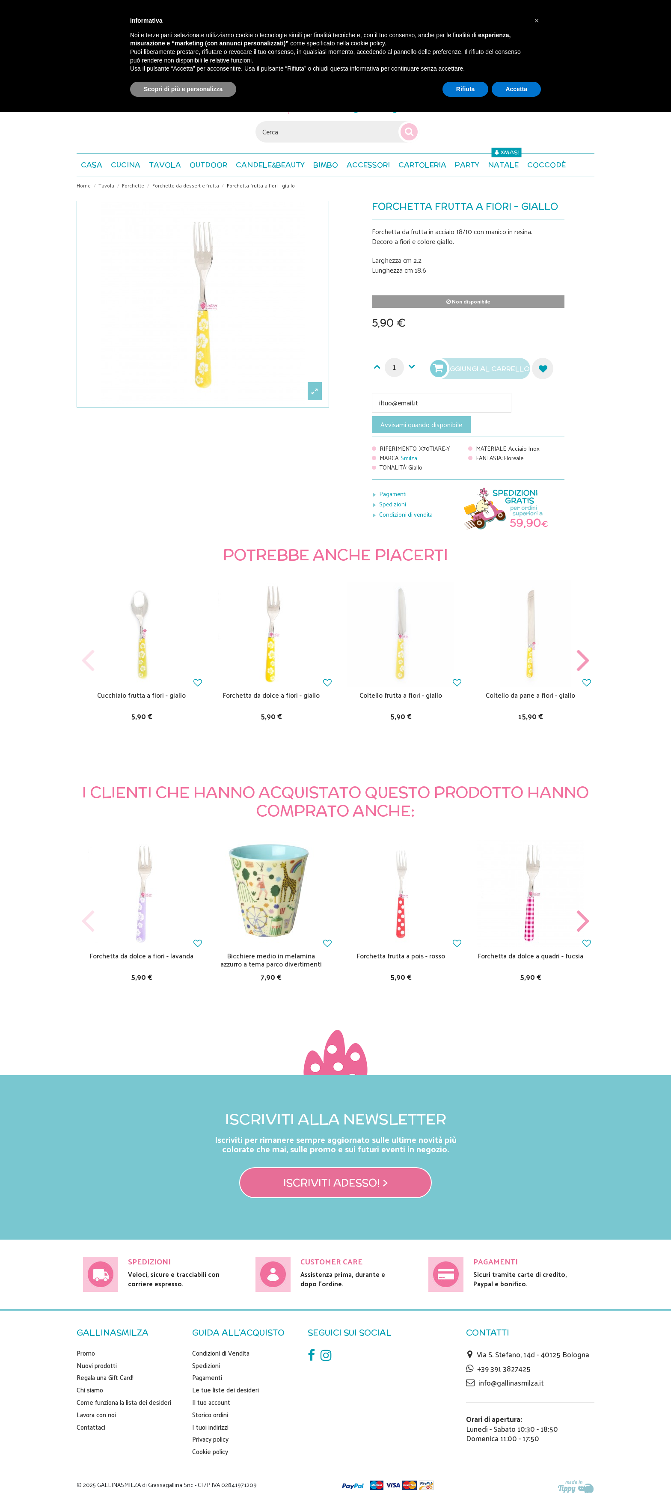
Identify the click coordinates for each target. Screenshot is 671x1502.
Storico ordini (210, 1414)
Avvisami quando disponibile (421, 424)
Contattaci (91, 1427)
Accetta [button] (516, 89)
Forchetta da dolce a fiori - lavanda (141, 955)
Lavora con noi (96, 1414)
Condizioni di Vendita (220, 1353)
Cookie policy (210, 1451)
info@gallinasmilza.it (510, 1382)
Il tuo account (211, 1402)
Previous (88, 661)
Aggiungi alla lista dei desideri (542, 368)
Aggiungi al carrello (481, 368)
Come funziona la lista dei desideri (124, 1402)
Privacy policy (210, 1439)
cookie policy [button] (368, 43)
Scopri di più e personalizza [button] (183, 89)
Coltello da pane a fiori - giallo (530, 695)
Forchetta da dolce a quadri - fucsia (530, 955)
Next (582, 661)
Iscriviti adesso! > (335, 1182)
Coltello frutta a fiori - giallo (400, 695)
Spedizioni (392, 504)
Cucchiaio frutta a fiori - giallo (141, 695)
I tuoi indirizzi (210, 1427)
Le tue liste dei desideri (225, 1390)
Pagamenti (393, 493)
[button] (546, 165)
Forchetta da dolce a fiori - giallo (271, 695)
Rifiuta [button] (465, 89)
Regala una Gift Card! (105, 1377)
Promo (86, 1353)
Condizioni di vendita (406, 514)
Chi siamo (90, 1390)
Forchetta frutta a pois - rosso (401, 955)
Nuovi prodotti (97, 1365)
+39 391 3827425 (504, 1368)
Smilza (409, 457)
